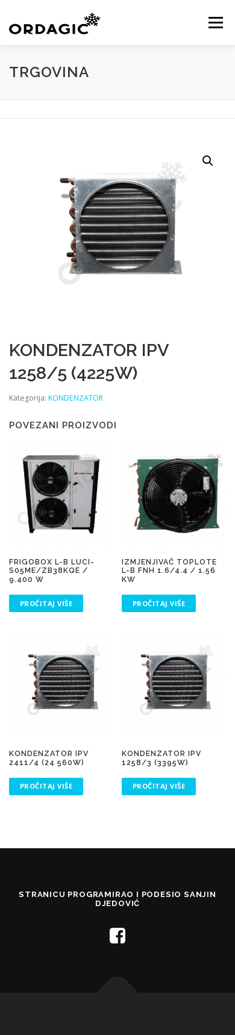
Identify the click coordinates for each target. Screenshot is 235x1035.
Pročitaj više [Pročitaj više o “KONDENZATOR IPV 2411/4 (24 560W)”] (46, 785)
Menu (215, 22)
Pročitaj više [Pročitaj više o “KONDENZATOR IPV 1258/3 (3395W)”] (159, 785)
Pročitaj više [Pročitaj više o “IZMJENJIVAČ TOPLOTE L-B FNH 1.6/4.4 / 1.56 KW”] (159, 603)
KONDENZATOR (75, 398)
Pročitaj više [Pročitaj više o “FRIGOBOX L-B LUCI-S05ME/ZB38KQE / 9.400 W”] (46, 603)
